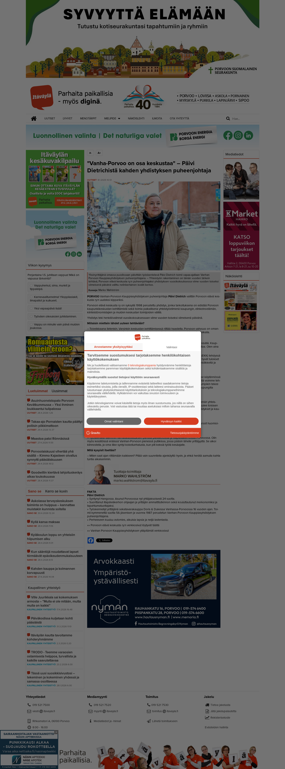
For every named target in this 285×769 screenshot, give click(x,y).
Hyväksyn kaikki (171, 421)
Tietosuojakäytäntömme (184, 432)
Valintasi (171, 347)
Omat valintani (113, 421)
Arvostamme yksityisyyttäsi (113, 346)
